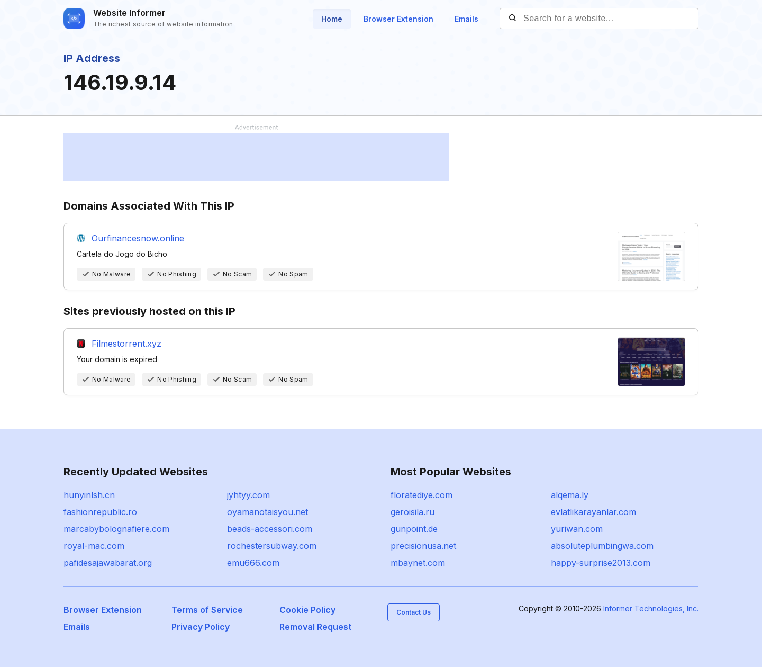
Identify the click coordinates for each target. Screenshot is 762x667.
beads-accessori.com (269, 529)
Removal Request (315, 626)
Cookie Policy (307, 610)
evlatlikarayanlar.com (593, 512)
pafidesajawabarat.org (108, 562)
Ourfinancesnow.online (138, 238)
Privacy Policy (200, 626)
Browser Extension (398, 18)
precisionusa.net (423, 545)
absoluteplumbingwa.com (602, 545)
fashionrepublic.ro (100, 512)
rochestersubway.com (271, 545)
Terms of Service (207, 610)
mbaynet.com (418, 562)
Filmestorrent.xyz (126, 343)
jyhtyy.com (248, 495)
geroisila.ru (412, 512)
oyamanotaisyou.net (267, 512)
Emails (466, 18)
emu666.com (253, 562)
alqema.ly (569, 495)
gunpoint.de (414, 529)
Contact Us (413, 612)
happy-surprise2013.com (600, 562)
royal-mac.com (94, 545)
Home (331, 18)
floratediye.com (421, 495)
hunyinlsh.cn (89, 495)
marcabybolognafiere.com (116, 529)
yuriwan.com (577, 529)
